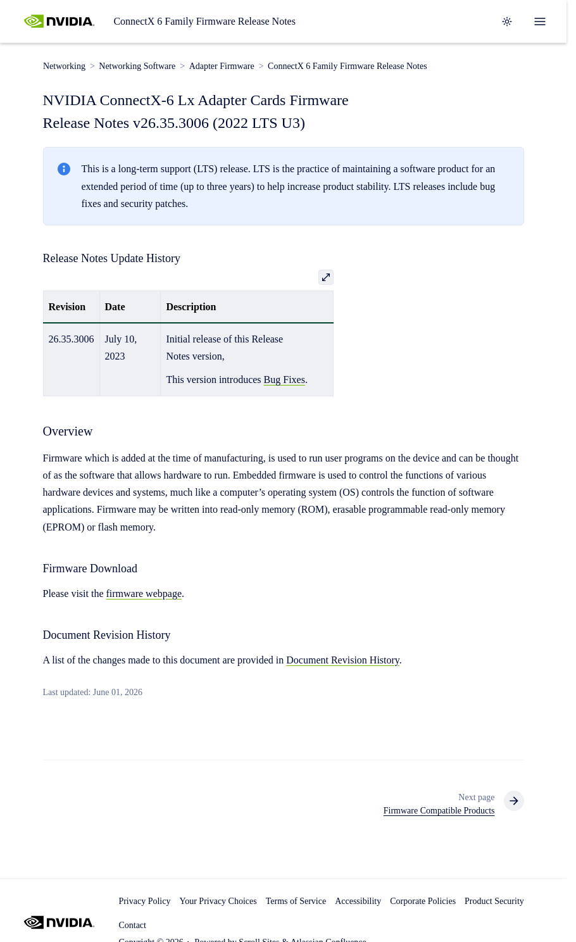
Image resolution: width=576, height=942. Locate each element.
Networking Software (137, 66)
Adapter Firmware (221, 66)
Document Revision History (342, 660)
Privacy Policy (144, 901)
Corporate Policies (423, 901)
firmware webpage (144, 593)
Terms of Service (296, 901)
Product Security (494, 901)
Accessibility (358, 901)
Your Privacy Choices (217, 901)
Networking (64, 66)
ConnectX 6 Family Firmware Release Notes (204, 21)
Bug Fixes (284, 379)
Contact (132, 925)
